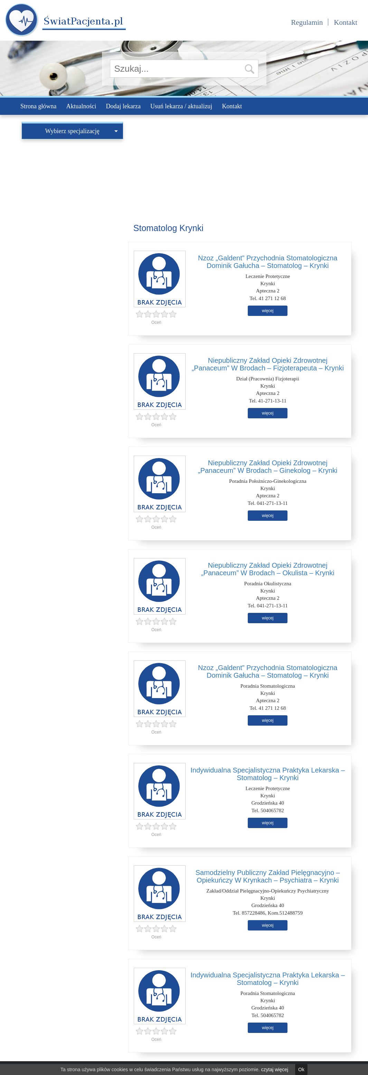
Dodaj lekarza (123, 106)
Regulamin (307, 22)
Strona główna (38, 106)
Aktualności (81, 106)
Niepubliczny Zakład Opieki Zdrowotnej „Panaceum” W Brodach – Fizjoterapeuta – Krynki (268, 364)
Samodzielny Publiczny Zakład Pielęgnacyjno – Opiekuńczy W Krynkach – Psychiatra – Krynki (268, 876)
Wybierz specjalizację (81, 131)
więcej (267, 310)
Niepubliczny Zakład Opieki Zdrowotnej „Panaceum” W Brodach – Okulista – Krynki (267, 569)
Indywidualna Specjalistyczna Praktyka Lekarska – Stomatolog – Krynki (267, 774)
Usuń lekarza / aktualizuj (181, 106)
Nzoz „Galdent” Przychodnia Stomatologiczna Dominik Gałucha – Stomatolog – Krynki (268, 261)
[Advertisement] (72, 185)
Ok (301, 1069)
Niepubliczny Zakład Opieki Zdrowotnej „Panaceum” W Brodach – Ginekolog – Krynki (268, 466)
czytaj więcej (275, 1069)
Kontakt (345, 22)
